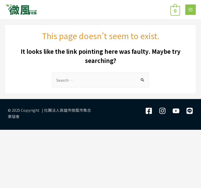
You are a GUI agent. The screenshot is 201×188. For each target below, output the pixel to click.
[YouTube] (176, 110)
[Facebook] (148, 110)
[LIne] (189, 110)
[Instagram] (162, 110)
